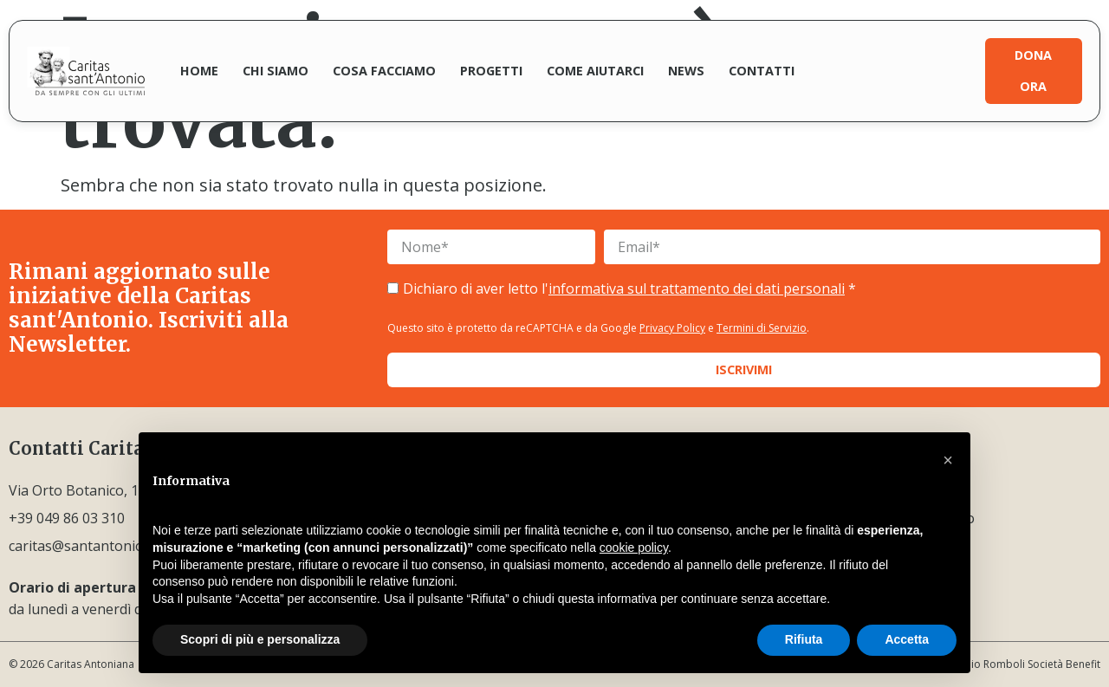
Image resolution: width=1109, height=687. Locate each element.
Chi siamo (275, 70)
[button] (948, 460)
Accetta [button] (907, 639)
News (686, 70)
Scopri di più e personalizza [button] (260, 639)
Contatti (761, 70)
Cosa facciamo (384, 70)
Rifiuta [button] (804, 639)
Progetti (491, 70)
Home (199, 70)
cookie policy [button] (634, 547)
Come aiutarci (595, 70)
